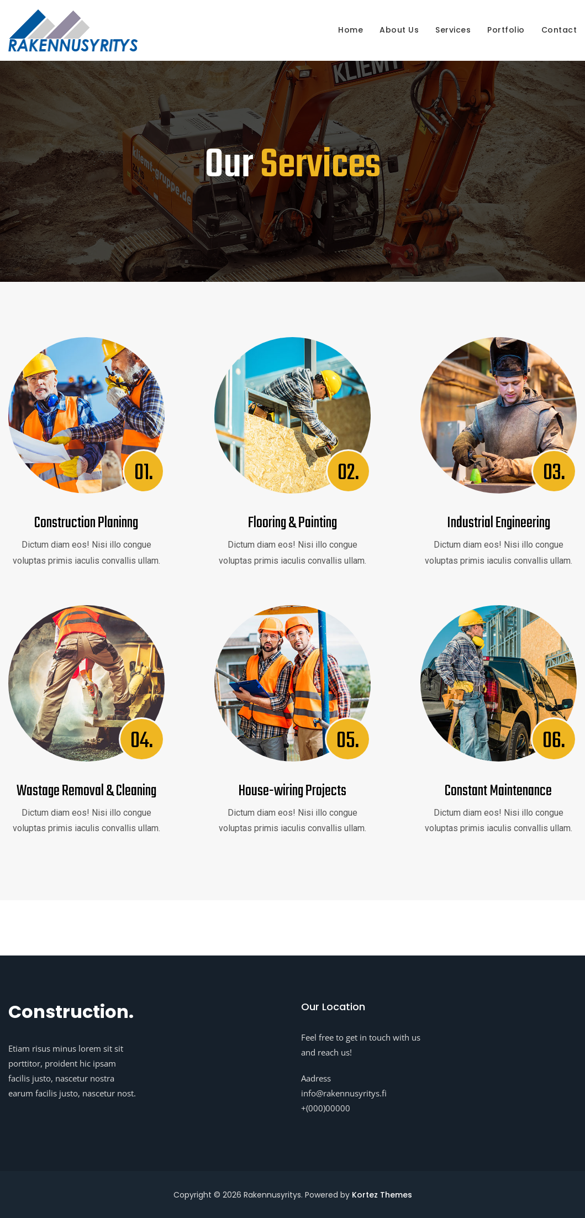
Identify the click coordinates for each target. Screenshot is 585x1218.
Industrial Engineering (498, 523)
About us (399, 29)
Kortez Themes (382, 1194)
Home (350, 29)
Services (453, 29)
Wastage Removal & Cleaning (86, 791)
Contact (559, 29)
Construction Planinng (86, 523)
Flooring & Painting (292, 523)
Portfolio (506, 29)
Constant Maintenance (498, 791)
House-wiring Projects (292, 791)
